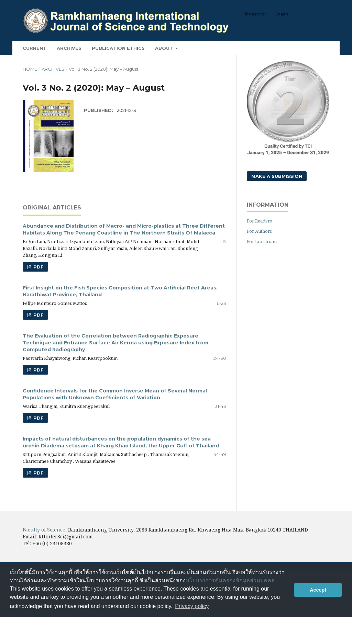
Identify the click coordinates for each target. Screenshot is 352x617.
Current (34, 48)
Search (313, 48)
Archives (69, 48)
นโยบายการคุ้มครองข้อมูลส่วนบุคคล (230, 580)
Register (255, 13)
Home (30, 69)
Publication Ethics (118, 48)
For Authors (259, 231)
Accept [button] (318, 590)
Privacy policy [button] (192, 606)
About (164, 48)
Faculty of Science (44, 529)
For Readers (259, 221)
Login (281, 13)
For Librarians (262, 241)
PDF (38, 267)
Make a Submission (276, 176)
